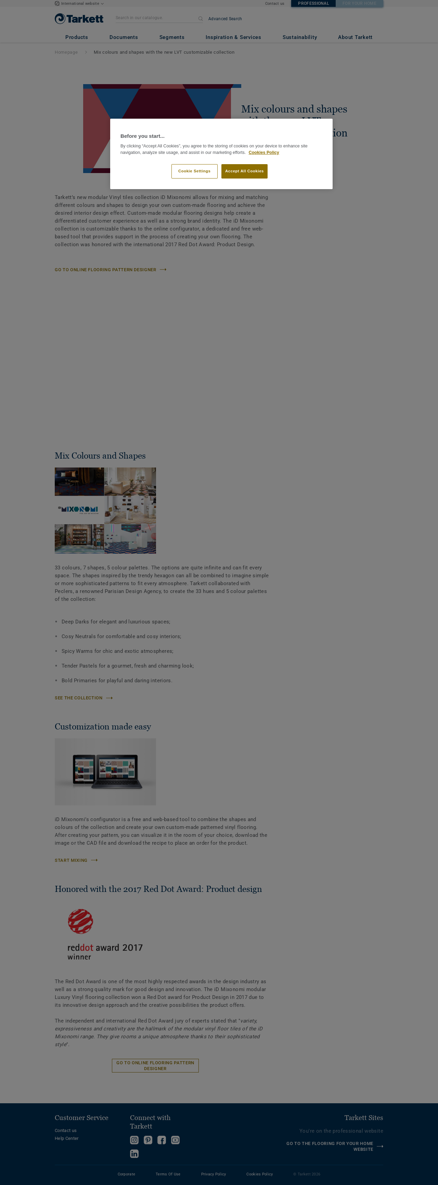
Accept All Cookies (244, 171)
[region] (221, 154)
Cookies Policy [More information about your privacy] (264, 152)
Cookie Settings (194, 171)
